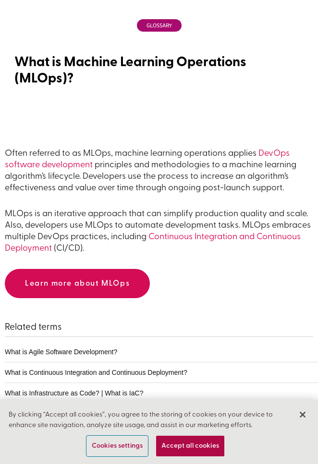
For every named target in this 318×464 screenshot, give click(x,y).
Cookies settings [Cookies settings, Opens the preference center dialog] (117, 447)
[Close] (302, 416)
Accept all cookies (190, 447)
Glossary (159, 26)
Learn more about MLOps (77, 284)
